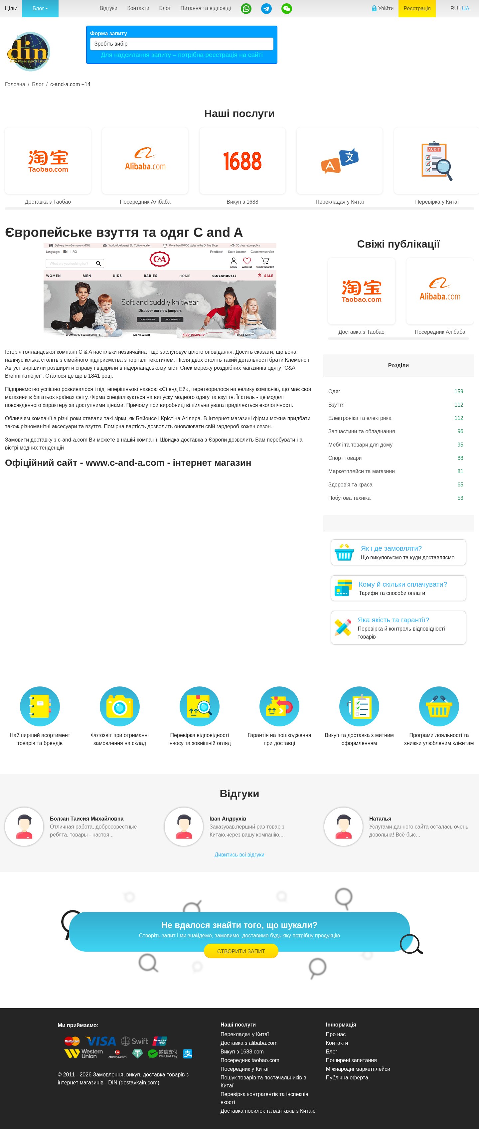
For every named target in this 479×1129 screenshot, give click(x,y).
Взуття (395, 405)
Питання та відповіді (205, 8)
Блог (165, 8)
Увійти (383, 8)
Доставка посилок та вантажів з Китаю (268, 1111)
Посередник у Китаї (245, 1069)
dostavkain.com (139, 1082)
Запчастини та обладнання (395, 432)
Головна (15, 84)
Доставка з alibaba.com (249, 1043)
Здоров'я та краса (395, 485)
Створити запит (241, 951)
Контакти (138, 8)
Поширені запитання (351, 1060)
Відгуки (108, 8)
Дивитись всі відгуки (239, 854)
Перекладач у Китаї (245, 1034)
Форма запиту (108, 33)
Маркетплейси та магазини (395, 471)
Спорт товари (395, 458)
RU (454, 8)
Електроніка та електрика (395, 418)
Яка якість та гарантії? (393, 620)
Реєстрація (417, 8)
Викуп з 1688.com (242, 1051)
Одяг (395, 392)
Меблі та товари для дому (395, 445)
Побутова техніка (395, 498)
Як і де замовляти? (391, 548)
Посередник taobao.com (250, 1060)
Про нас (336, 1034)
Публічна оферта (347, 1077)
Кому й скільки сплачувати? (403, 584)
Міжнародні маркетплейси (358, 1069)
